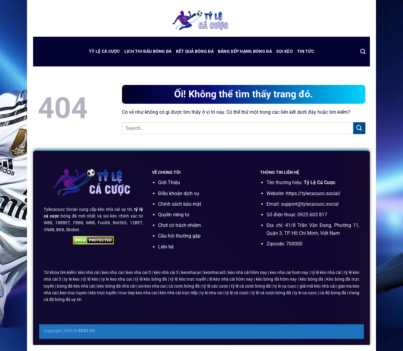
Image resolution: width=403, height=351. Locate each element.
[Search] (362, 52)
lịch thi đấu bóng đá (148, 51)
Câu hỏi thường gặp (179, 236)
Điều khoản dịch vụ (178, 193)
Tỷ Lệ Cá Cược (104, 51)
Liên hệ (166, 247)
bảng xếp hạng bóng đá (245, 51)
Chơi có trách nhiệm (179, 225)
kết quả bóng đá (195, 51)
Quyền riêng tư (173, 215)
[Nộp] (359, 128)
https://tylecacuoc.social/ (313, 193)
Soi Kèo (284, 51)
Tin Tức (305, 51)
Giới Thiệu (169, 182)
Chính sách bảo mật (179, 204)
